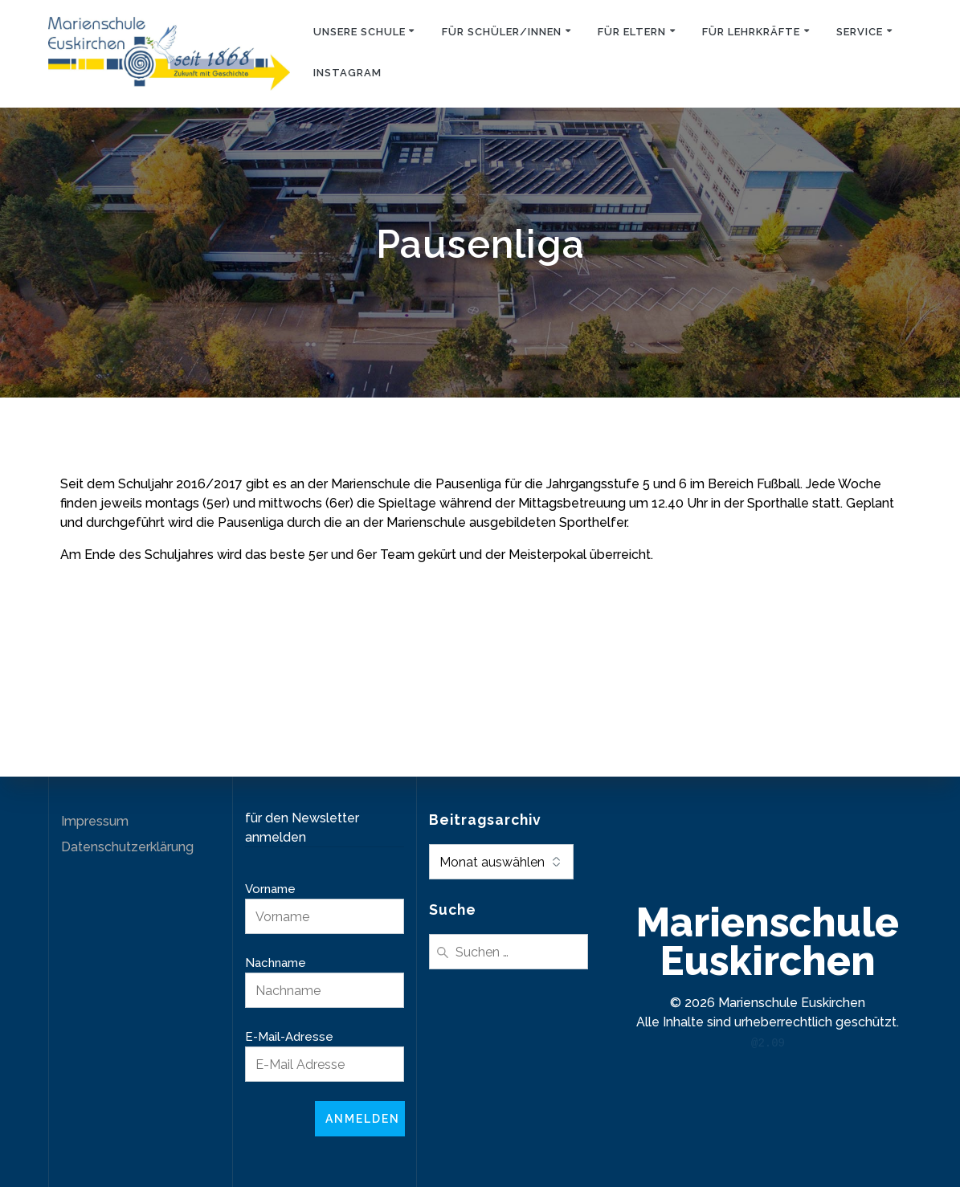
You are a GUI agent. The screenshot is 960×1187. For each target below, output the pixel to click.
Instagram (347, 73)
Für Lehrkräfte (751, 32)
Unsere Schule (359, 32)
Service (859, 32)
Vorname (270, 889)
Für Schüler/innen (502, 32)
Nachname (275, 963)
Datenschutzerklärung (127, 847)
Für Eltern (632, 32)
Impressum (95, 821)
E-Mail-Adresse (289, 1037)
